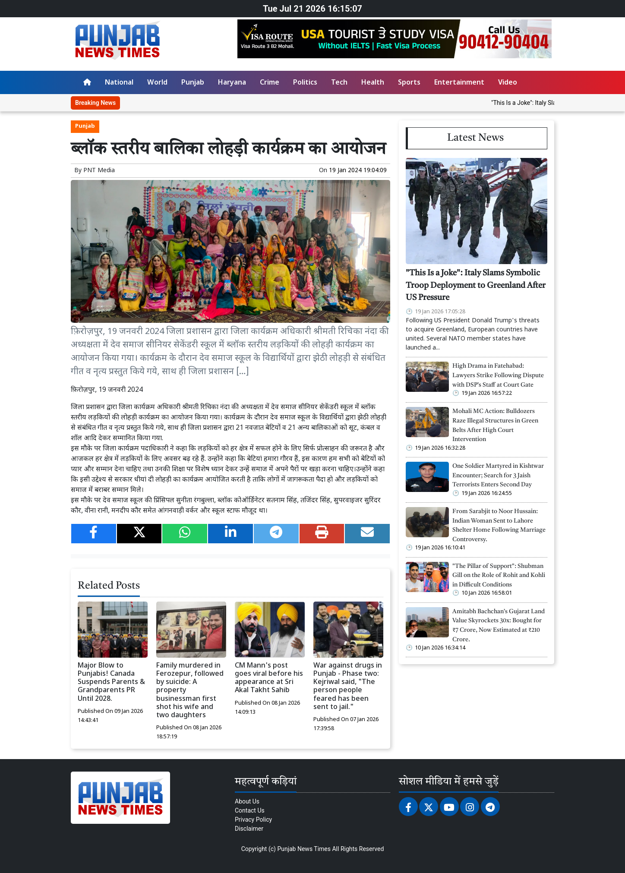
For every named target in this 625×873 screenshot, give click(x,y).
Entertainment (459, 83)
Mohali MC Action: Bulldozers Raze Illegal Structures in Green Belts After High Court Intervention (495, 425)
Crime (269, 83)
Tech (339, 83)
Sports (409, 83)
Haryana (232, 83)
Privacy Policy (253, 819)
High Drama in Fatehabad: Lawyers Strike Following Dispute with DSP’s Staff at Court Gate (498, 375)
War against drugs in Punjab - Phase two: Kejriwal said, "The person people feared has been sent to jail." (347, 687)
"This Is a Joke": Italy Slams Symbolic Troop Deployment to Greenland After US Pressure (476, 286)
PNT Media (99, 171)
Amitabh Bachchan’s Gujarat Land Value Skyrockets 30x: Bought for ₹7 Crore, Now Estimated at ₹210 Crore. (498, 625)
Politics (305, 83)
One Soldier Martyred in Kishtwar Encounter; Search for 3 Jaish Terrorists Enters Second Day (498, 475)
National (119, 83)
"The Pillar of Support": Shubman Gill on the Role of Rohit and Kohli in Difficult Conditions (498, 575)
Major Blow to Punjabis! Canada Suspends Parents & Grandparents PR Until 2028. (111, 683)
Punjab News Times (304, 848)
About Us (247, 801)
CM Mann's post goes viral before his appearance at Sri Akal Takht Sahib (269, 679)
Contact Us (250, 810)
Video (507, 83)
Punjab (192, 83)
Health (372, 83)
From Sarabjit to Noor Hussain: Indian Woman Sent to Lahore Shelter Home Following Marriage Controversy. (499, 525)
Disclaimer (249, 828)
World (157, 83)
